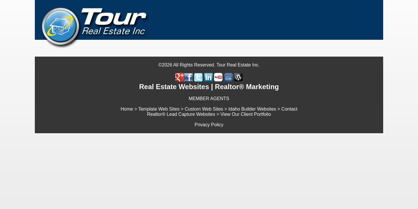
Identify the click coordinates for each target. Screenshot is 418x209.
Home (127, 109)
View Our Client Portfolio (245, 114)
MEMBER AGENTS (209, 98)
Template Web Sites (158, 109)
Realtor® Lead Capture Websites (181, 114)
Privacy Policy (209, 124)
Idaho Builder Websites (252, 109)
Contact (289, 109)
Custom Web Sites (204, 109)
